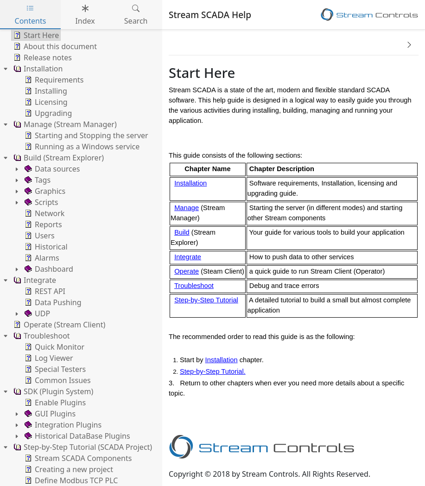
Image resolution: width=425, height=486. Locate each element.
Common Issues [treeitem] (57, 380)
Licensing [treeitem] (45, 102)
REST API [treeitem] (44, 291)
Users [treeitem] (39, 235)
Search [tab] (136, 14)
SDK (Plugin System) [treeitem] (52, 391)
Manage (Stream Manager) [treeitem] (64, 124)
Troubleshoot (194, 285)
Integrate (187, 257)
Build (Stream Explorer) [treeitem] (58, 157)
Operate (186, 271)
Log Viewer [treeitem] (48, 358)
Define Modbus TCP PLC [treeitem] (70, 480)
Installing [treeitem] (45, 90)
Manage (186, 207)
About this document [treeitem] (54, 46)
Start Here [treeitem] (35, 35)
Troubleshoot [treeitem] (41, 335)
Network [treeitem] (43, 213)
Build (182, 232)
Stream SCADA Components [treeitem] (77, 458)
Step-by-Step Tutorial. (213, 371)
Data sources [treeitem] (51, 168)
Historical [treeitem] (45, 246)
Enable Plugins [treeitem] (54, 402)
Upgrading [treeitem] (47, 113)
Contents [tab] (30, 14)
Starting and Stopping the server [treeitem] (85, 135)
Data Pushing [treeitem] (52, 302)
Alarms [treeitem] (41, 257)
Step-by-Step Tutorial (206, 300)
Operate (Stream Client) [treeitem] (58, 324)
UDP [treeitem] (36, 313)
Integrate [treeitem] (34, 280)
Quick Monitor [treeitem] (53, 346)
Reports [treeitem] (42, 224)
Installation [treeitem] (37, 68)
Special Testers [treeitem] (54, 369)
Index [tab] (85, 14)
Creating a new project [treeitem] (68, 469)
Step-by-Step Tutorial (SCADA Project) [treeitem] (82, 447)
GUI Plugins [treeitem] (49, 413)
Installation (190, 183)
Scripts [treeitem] (40, 202)
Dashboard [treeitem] (48, 269)
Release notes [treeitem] (42, 57)
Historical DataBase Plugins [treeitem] (76, 435)
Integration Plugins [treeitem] (62, 424)
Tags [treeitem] (37, 179)
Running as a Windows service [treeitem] (81, 146)
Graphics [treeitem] (44, 191)
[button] (409, 44)
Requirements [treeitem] (53, 79)
